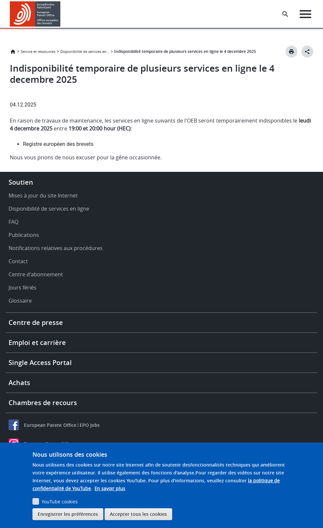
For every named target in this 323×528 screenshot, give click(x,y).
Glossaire (20, 300)
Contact (18, 261)
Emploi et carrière (37, 342)
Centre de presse (36, 322)
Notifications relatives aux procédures (56, 248)
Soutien (21, 182)
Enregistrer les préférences (68, 514)
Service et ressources (38, 51)
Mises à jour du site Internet (43, 195)
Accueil (13, 52)
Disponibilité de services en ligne (85, 51)
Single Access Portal (40, 362)
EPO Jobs (90, 425)
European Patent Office (50, 425)
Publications (24, 235)
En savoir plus (109, 488)
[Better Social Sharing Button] (307, 51)
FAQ (13, 221)
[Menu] (305, 14)
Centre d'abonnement (36, 274)
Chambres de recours (43, 402)
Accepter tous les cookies (138, 514)
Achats (19, 382)
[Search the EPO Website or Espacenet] (285, 14)
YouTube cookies (60, 501)
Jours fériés (22, 287)
